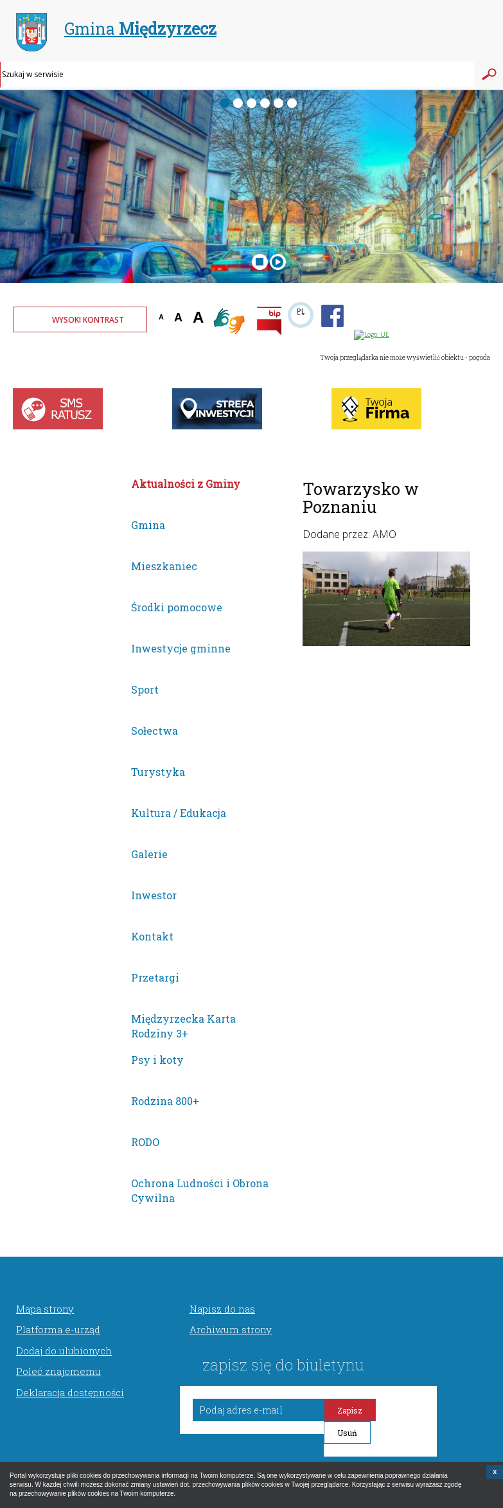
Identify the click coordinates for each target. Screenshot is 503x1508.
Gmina (116, 30)
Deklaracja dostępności (70, 1392)
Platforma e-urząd (58, 1329)
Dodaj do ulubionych (64, 1350)
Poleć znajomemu (58, 1371)
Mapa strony (45, 1308)
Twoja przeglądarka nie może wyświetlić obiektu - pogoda (405, 358)
